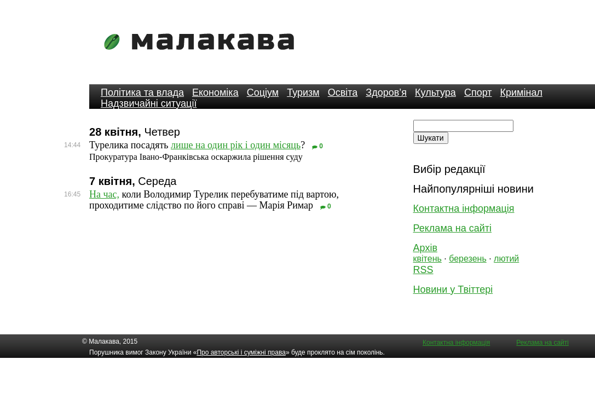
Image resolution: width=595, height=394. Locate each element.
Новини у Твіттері (453, 289)
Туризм (303, 92)
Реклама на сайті (452, 228)
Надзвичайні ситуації (149, 103)
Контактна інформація (464, 208)
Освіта (343, 92)
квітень (427, 258)
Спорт (478, 92)
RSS (423, 269)
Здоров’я (386, 92)
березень (468, 258)
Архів (425, 247)
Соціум (263, 92)
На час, (104, 194)
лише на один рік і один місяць (236, 145)
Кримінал (521, 92)
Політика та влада (142, 92)
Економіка (215, 92)
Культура (435, 92)
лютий (506, 258)
